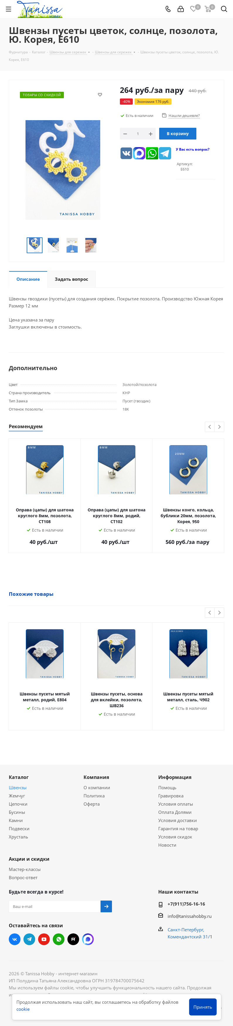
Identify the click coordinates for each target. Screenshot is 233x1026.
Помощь (167, 787)
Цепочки (18, 804)
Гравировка (170, 796)
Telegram (29, 939)
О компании (97, 787)
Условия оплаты (175, 804)
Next (219, 427)
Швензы (18, 787)
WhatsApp (58, 939)
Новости (167, 845)
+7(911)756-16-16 (186, 904)
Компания (96, 777)
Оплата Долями (175, 812)
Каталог (19, 777)
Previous (210, 427)
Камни (16, 820)
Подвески (19, 828)
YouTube (44, 939)
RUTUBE (73, 939)
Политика (94, 796)
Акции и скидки (29, 859)
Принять (202, 1007)
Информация (174, 777)
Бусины (17, 812)
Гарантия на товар (178, 828)
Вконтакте (15, 939)
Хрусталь (18, 837)
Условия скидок (175, 837)
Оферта (92, 804)
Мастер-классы (25, 869)
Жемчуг (17, 796)
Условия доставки (177, 820)
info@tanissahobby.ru (190, 916)
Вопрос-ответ (23, 877)
